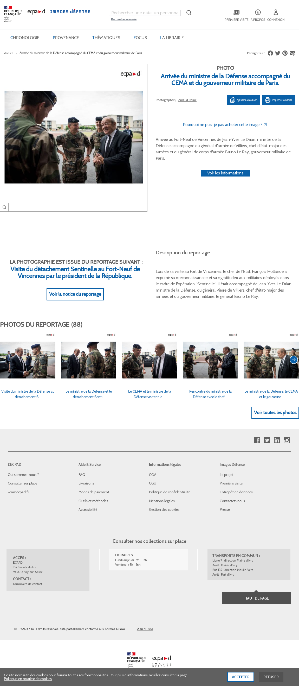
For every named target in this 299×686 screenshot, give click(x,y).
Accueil (8, 53)
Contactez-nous (232, 501)
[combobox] (144, 13)
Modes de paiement (94, 492)
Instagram (286, 440)
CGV (152, 474)
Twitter (267, 440)
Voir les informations (225, 173)
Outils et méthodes (93, 501)
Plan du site (145, 629)
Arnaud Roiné (187, 100)
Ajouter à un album (243, 100)
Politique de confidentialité (169, 492)
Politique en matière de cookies (28, 678)
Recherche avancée (123, 19)
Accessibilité (88, 509)
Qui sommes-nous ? (23, 474)
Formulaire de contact (27, 584)
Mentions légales (162, 501)
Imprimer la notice (278, 100)
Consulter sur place (22, 483)
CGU (152, 483)
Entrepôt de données (236, 492)
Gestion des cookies (164, 509)
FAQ (82, 474)
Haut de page (256, 598)
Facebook (257, 440)
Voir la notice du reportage (75, 294)
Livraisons (86, 483)
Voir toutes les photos (275, 413)
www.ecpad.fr (18, 492)
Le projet (226, 474)
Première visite (231, 483)
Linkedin (277, 440)
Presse (225, 509)
